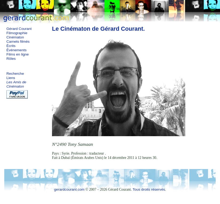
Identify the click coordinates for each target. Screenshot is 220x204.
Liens (10, 78)
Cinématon (15, 37)
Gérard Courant (18, 29)
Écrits (10, 46)
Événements (16, 50)
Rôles (11, 59)
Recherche (15, 74)
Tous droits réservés (149, 189)
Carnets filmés (18, 42)
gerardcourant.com (69, 189)
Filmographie (16, 33)
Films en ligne (17, 54)
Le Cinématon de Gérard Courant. (98, 28)
